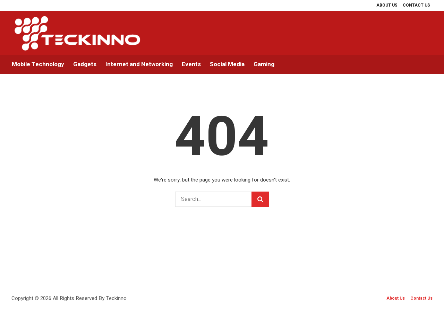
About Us (395, 298)
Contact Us (421, 298)
